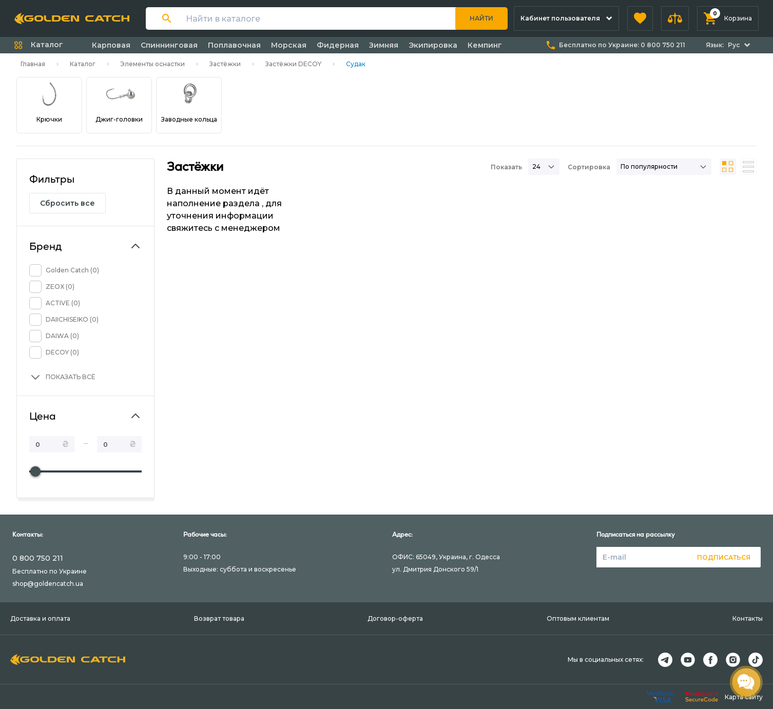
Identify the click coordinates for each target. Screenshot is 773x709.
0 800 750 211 (37, 558)
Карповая (111, 45)
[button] (640, 18)
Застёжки (225, 64)
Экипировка (433, 45)
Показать (506, 167)
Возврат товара (219, 618)
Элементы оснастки (152, 64)
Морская (288, 45)
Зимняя (383, 45)
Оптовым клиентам (578, 618)
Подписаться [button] (723, 557)
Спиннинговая (169, 45)
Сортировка (589, 167)
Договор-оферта (395, 618)
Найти (481, 18)
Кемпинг (485, 45)
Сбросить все (67, 203)
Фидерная (338, 45)
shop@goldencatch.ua (47, 583)
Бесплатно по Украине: (622, 45)
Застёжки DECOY (293, 64)
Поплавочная (234, 45)
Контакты (747, 618)
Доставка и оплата (40, 618)
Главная (33, 64)
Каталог (82, 64)
